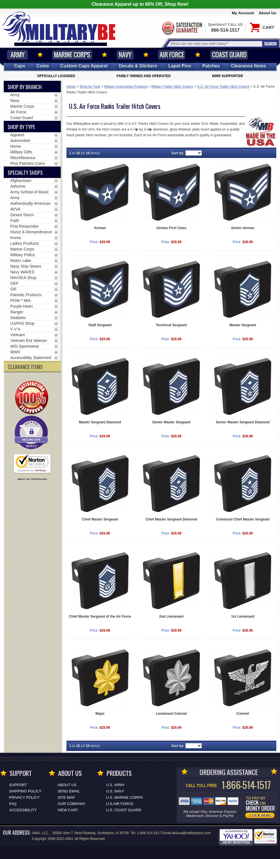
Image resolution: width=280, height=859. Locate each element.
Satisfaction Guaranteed (181, 28)
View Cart (68, 810)
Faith (14, 220)
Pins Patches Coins (27, 163)
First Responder (24, 226)
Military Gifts (21, 152)
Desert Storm (22, 215)
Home (71, 87)
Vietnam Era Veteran (28, 340)
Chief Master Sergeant (100, 519)
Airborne (17, 186)
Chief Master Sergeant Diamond (171, 519)
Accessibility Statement (30, 357)
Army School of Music (29, 192)
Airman (100, 228)
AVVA (15, 209)
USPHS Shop (22, 323)
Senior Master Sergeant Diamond (243, 422)
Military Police (22, 255)
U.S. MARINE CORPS (124, 797)
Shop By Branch (25, 87)
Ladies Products (24, 243)
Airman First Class (171, 228)
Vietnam (17, 335)
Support (18, 785)
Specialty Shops (25, 172)
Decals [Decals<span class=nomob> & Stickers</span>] (138, 65)
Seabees (18, 317)
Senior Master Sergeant (171, 422)
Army (17, 54)
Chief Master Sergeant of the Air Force (100, 616)
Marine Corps (72, 54)
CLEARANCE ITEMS (25, 367)
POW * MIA (20, 300)
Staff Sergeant (99, 325)
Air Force (171, 54)
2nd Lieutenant (171, 616)
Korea (15, 237)
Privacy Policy (24, 797)
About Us (267, 13)
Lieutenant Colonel (171, 714)
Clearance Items (248, 65)
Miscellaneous (23, 157)
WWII (15, 352)
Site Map (66, 797)
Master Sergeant (243, 325)
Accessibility (23, 810)
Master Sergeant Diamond (100, 422)
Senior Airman (243, 228)
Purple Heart (21, 306)
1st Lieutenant (242, 616)
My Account (243, 13)
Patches (211, 65)
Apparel (17, 135)
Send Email (69, 791)
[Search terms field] (215, 43)
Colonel (242, 714)
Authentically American (30, 203)
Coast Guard (229, 54)
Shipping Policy (25, 791)
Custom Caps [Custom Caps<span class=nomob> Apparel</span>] (84, 65)
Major (100, 714)
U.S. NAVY (115, 791)
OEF (14, 283)
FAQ (13, 804)
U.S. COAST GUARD (123, 810)
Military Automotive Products (125, 87)
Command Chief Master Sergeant (243, 519)
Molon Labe (20, 260)
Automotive (20, 140)
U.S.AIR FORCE (119, 804)
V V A (15, 329)
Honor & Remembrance (31, 232)
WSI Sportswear (24, 346)
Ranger (16, 312)
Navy (125, 54)
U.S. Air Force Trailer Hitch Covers (223, 87)
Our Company (71, 804)
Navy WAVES (22, 272)
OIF (13, 289)
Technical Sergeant (171, 325)
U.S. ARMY (115, 785)
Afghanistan (20, 180)
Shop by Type (90, 87)
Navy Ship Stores (25, 266)
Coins (42, 65)
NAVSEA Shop (23, 277)
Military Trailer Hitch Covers (172, 87)
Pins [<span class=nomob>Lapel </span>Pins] (179, 65)
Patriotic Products (26, 295)
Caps (19, 65)
